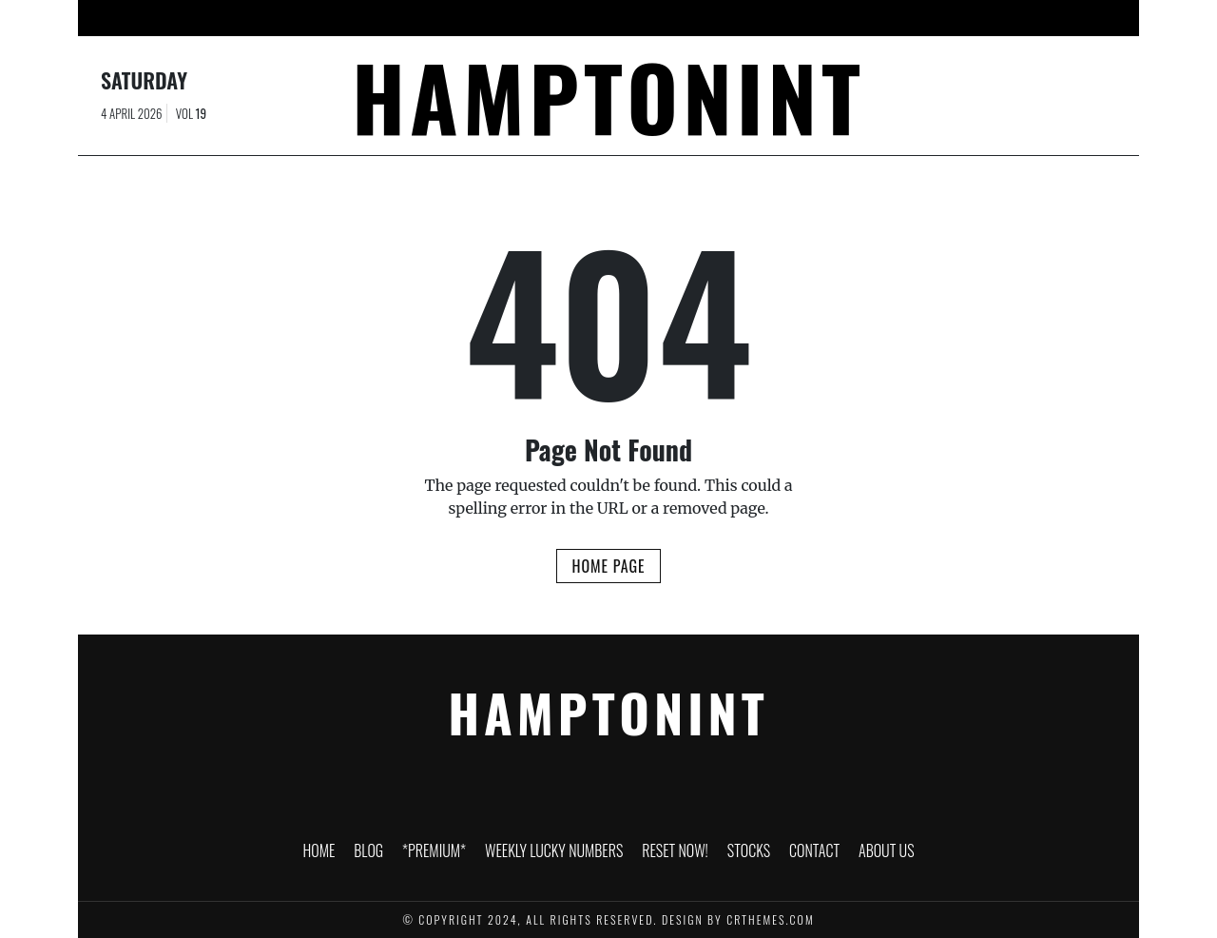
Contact (862, 18)
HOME (299, 18)
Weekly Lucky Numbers (568, 18)
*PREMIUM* (436, 18)
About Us (945, 18)
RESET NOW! (701, 18)
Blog (359, 18)
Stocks (786, 18)
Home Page (608, 566)
